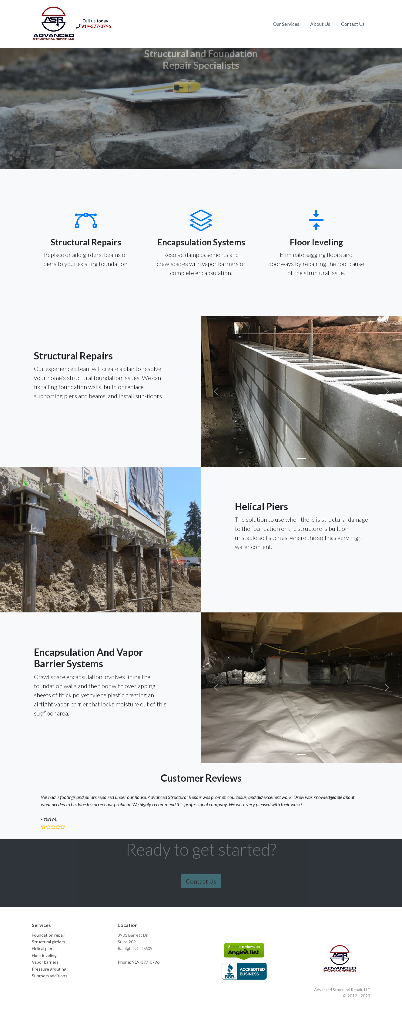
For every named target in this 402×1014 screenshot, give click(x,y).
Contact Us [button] (201, 881)
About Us (320, 24)
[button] (216, 391)
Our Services (286, 24)
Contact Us (353, 24)
